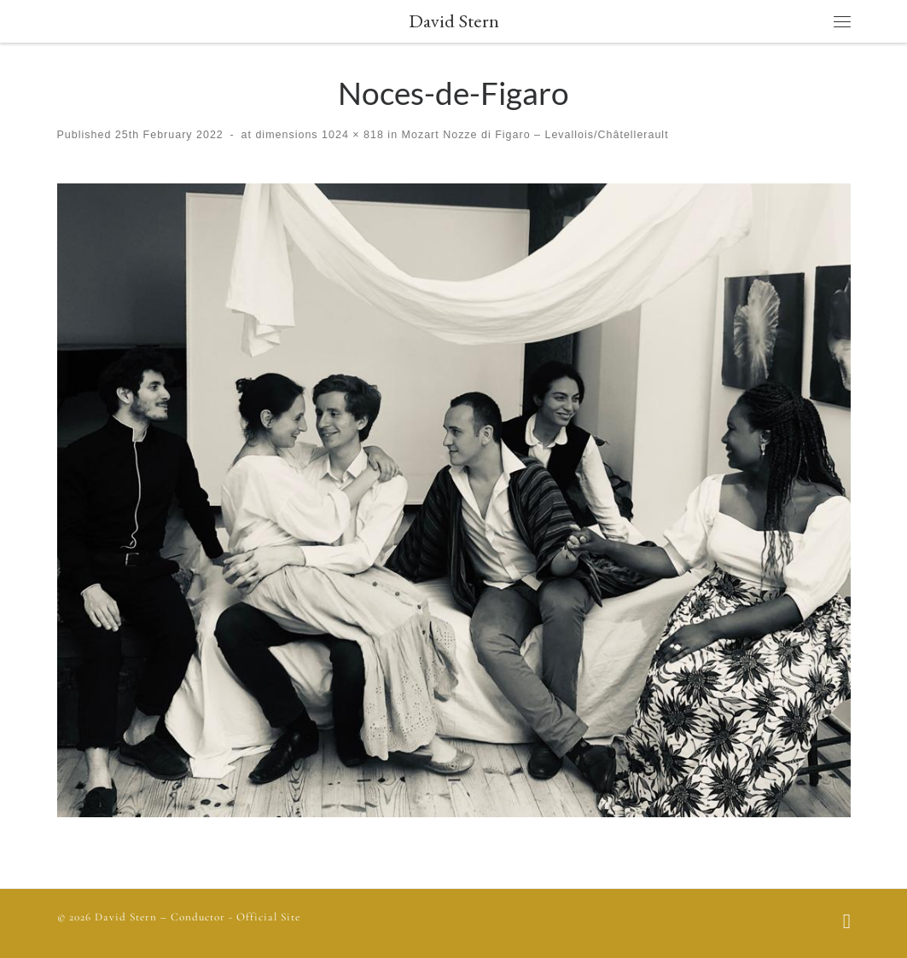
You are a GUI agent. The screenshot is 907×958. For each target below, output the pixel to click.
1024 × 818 (351, 135)
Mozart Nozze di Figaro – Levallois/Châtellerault (533, 135)
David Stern (126, 917)
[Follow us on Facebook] (847, 923)
